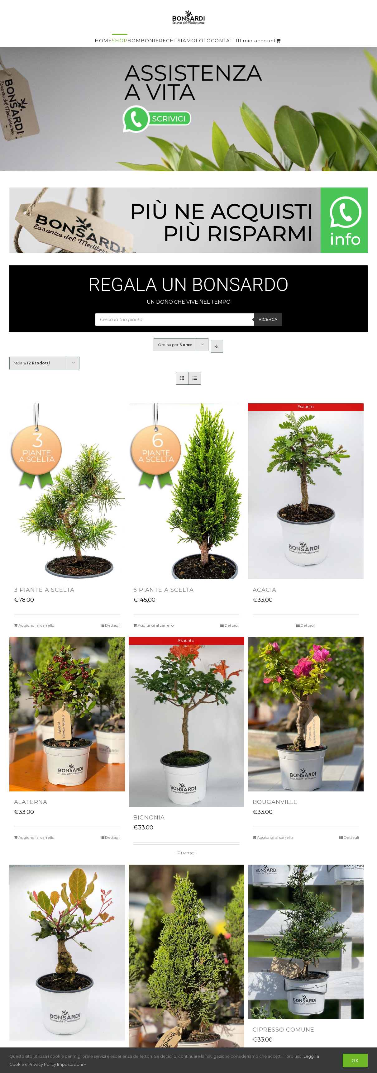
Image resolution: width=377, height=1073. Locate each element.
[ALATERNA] (67, 714)
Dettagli (112, 625)
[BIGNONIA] (186, 722)
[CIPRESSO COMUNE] (306, 942)
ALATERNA (30, 802)
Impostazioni (71, 1064)
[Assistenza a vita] (188, 109)
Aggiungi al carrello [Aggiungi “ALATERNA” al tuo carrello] (36, 837)
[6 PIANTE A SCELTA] (186, 491)
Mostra (32, 363)
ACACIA (264, 589)
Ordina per (175, 344)
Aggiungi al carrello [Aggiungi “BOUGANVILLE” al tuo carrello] (275, 837)
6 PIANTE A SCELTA (163, 589)
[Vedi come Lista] (194, 378)
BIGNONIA (149, 817)
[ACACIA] (306, 491)
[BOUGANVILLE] (306, 714)
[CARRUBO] (67, 953)
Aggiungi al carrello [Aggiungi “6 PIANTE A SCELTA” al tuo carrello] (156, 625)
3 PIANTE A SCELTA (44, 589)
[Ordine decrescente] (217, 346)
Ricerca (268, 319)
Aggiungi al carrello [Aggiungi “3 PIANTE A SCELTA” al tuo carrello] (36, 625)
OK (355, 1060)
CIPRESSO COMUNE (283, 1029)
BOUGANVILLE (275, 802)
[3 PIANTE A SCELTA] (67, 491)
